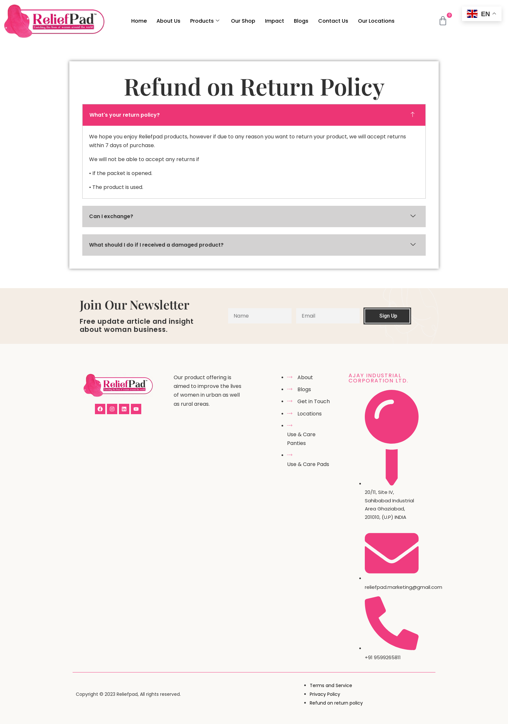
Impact (274, 21)
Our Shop (243, 21)
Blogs (301, 21)
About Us (168, 21)
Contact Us (333, 21)
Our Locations (376, 21)
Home (139, 21)
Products (204, 21)
